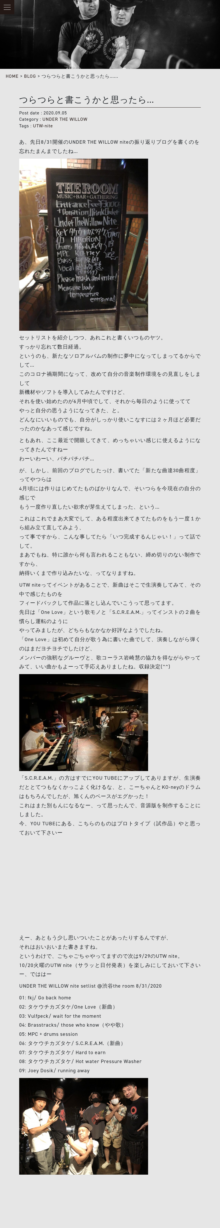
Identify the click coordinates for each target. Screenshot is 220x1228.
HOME (12, 76)
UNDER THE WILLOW (64, 119)
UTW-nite (43, 126)
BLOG (30, 76)
